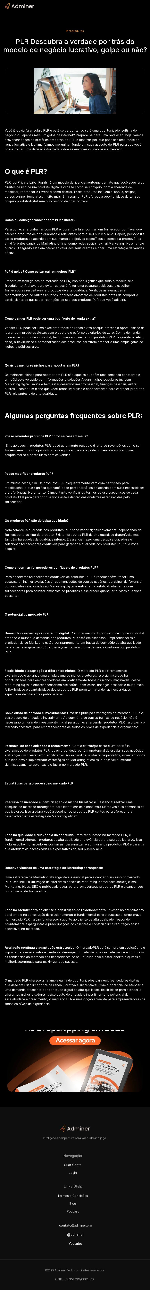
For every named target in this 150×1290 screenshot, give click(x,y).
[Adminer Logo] (19, 6)
